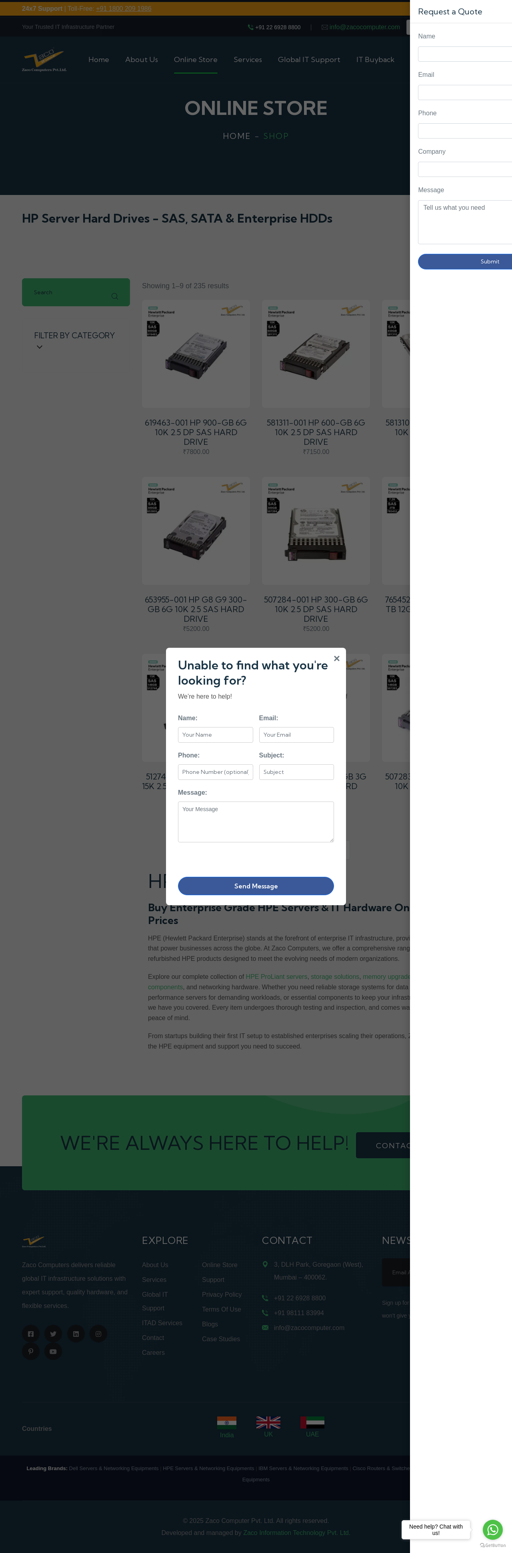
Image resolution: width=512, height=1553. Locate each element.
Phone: (189, 755)
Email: (268, 718)
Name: (188, 718)
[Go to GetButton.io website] (493, 1545)
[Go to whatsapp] (493, 1530)
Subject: (271, 755)
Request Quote (498, 621)
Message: (192, 792)
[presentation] (239, 858)
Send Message (256, 886)
